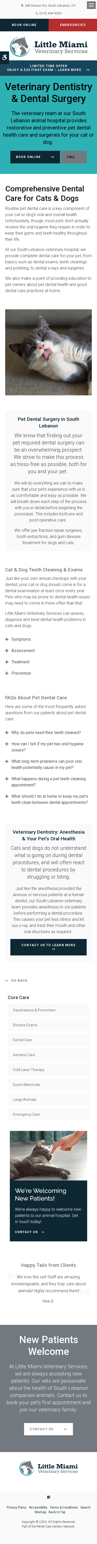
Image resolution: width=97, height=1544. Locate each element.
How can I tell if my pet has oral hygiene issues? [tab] (47, 746)
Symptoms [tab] (21, 639)
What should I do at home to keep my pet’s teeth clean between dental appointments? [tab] (49, 799)
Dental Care (22, 1040)
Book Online (24, 25)
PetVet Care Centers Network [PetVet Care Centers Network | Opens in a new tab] (55, 1526)
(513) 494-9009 (50, 13)
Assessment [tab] (23, 650)
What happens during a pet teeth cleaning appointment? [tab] (48, 781)
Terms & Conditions (64, 1507)
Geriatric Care (24, 1055)
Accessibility (38, 1507)
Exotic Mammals (26, 1085)
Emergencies (73, 25)
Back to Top (57, 1512)
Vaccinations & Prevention (34, 1010)
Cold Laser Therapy (28, 1070)
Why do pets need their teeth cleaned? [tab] (46, 732)
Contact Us (41, 1429)
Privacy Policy (16, 1507)
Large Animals (24, 1099)
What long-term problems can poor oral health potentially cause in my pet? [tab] (46, 764)
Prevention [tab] (21, 673)
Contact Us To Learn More (48, 945)
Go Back (19, 980)
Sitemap (40, 1512)
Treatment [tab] (20, 661)
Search (85, 1507)
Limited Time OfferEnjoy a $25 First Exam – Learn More (44, 68)
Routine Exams (25, 1025)
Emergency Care (26, 1114)
